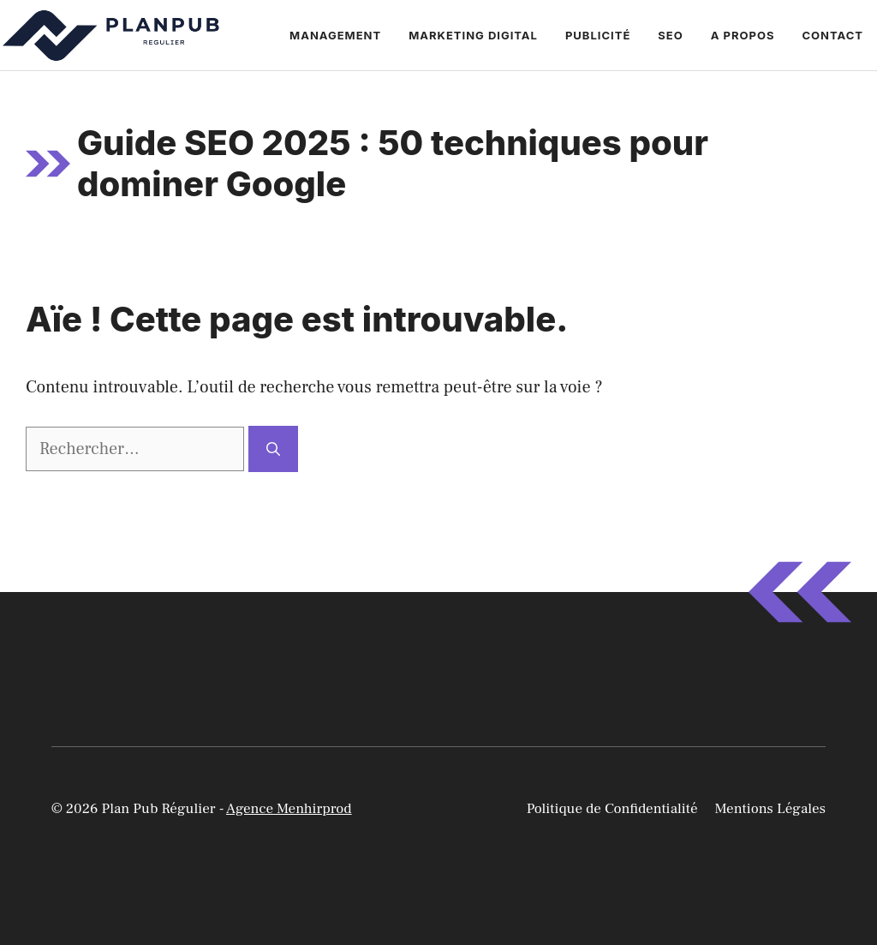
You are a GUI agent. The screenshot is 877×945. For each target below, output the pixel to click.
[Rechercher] (273, 449)
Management (335, 35)
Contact (832, 35)
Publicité (597, 35)
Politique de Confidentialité (612, 808)
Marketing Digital (473, 35)
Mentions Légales (770, 808)
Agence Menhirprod (289, 808)
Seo (670, 35)
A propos (743, 35)
